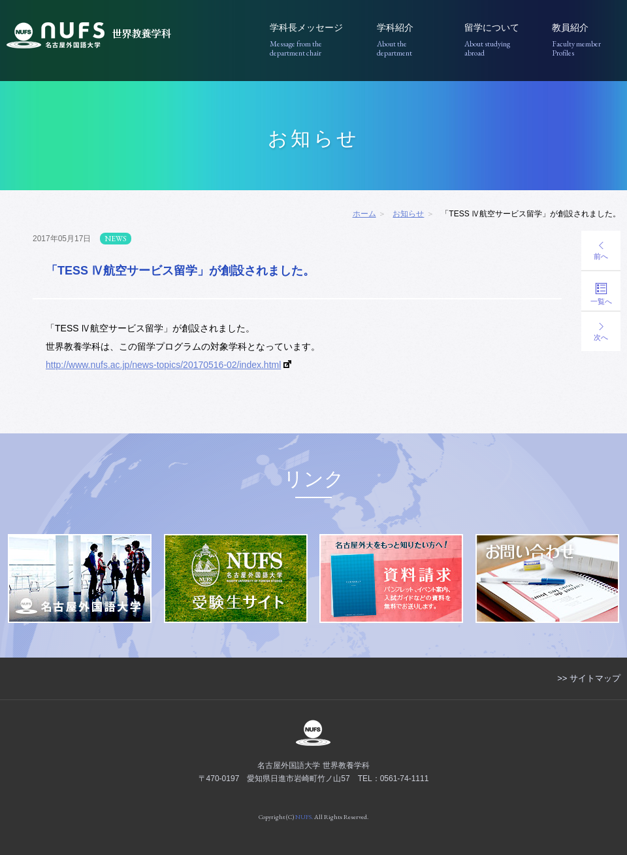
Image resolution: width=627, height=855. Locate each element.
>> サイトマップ (588, 678)
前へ (600, 251)
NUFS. (304, 817)
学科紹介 (411, 40)
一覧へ (600, 293)
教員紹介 (586, 40)
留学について (498, 40)
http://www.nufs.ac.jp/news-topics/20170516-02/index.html (163, 365)
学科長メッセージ (314, 40)
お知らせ (408, 213)
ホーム (364, 213)
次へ (600, 332)
